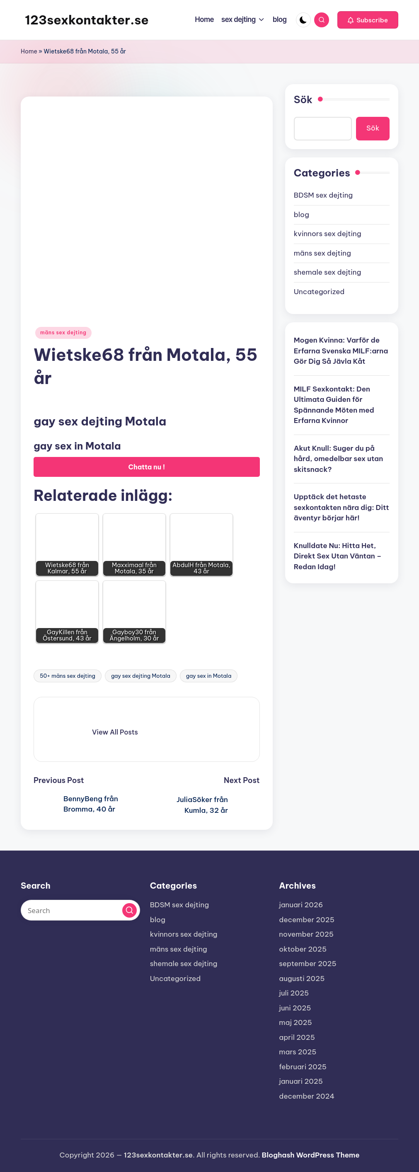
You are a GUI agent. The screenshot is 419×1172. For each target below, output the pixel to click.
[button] (367, 20)
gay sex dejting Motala (140, 675)
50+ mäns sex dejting (67, 675)
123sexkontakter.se (87, 20)
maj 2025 (295, 1022)
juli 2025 (294, 993)
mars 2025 (297, 1051)
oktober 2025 (303, 949)
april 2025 (297, 1037)
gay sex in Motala (208, 675)
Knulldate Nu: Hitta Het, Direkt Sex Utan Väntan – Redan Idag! (338, 556)
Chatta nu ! (146, 467)
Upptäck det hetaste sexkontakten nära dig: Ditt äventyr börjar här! (341, 507)
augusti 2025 (302, 978)
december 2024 (306, 1096)
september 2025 (307, 963)
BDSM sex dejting (323, 195)
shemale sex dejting (327, 272)
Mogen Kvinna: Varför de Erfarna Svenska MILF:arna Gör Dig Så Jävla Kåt (341, 351)
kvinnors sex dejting (327, 233)
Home (29, 51)
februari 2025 (303, 1066)
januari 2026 (301, 904)
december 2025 (306, 919)
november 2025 (306, 934)
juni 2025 (295, 1008)
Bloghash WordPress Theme (311, 1155)
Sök (303, 99)
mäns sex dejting (63, 332)
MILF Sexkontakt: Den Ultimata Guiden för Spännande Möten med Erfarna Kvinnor (334, 404)
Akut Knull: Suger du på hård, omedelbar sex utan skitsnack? (338, 459)
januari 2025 (301, 1081)
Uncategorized (319, 291)
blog (301, 214)
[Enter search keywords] (80, 910)
